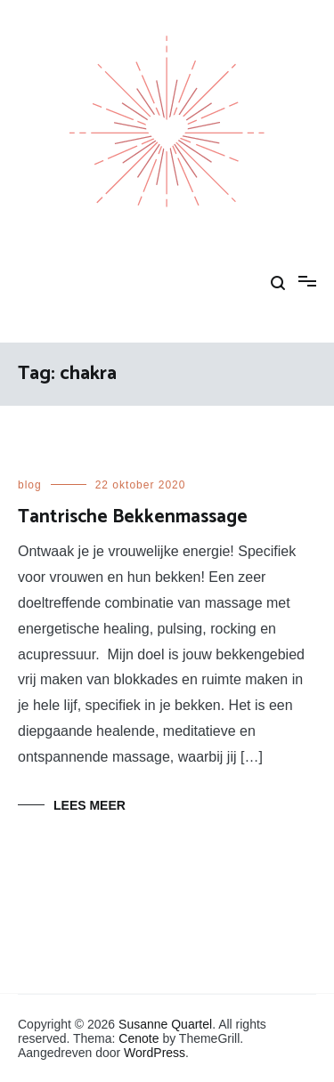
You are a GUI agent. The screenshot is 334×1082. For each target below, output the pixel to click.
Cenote (138, 1038)
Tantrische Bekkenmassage (133, 517)
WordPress (154, 1053)
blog (30, 485)
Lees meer (89, 805)
